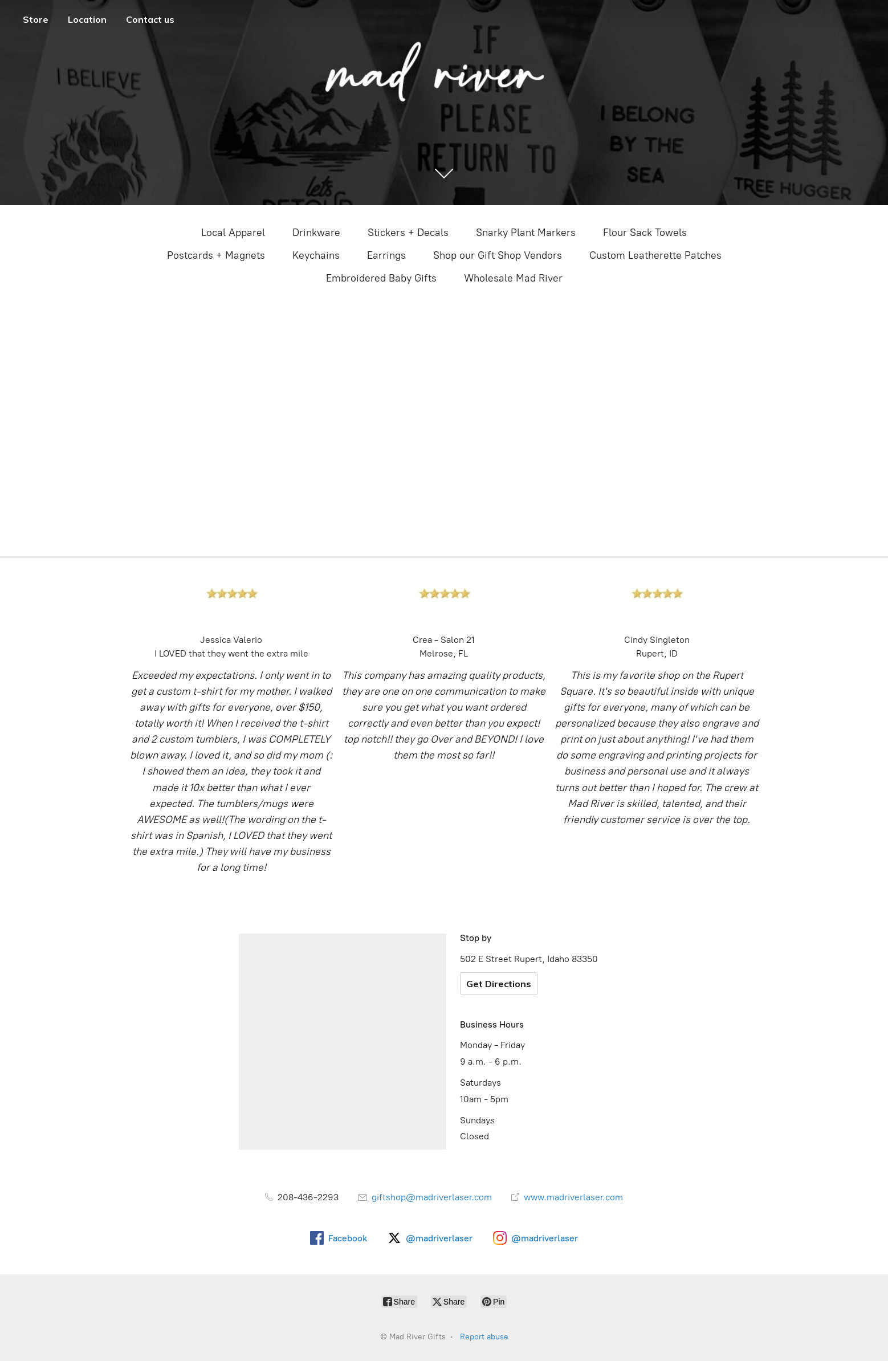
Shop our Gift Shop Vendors (497, 255)
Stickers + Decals (408, 232)
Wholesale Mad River (513, 278)
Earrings (386, 255)
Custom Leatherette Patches (655, 255)
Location (87, 19)
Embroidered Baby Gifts (381, 278)
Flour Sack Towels (645, 232)
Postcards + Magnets (216, 255)
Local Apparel (233, 232)
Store (35, 19)
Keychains (316, 255)
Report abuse (484, 1337)
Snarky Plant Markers (526, 232)
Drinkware (316, 232)
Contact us (150, 19)
